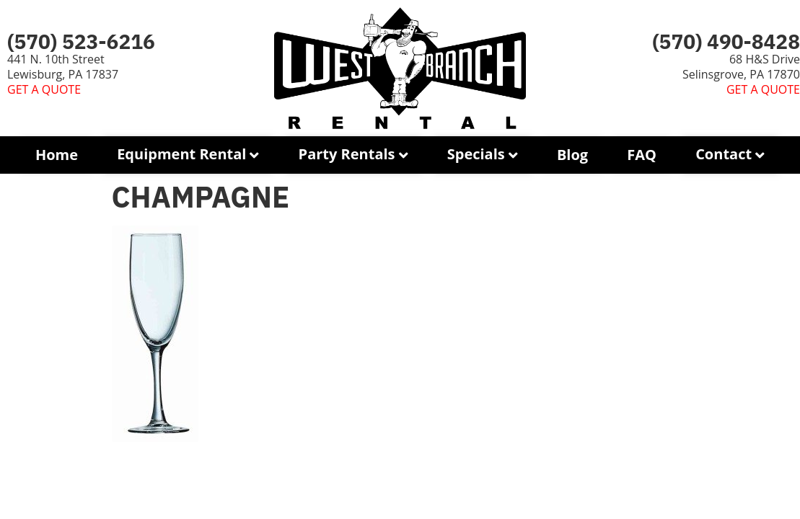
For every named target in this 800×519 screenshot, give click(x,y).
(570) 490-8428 (726, 41)
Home (56, 154)
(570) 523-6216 (81, 41)
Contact (723, 154)
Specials (476, 154)
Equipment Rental (181, 154)
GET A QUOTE (44, 89)
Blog (572, 154)
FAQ (641, 154)
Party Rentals (347, 154)
